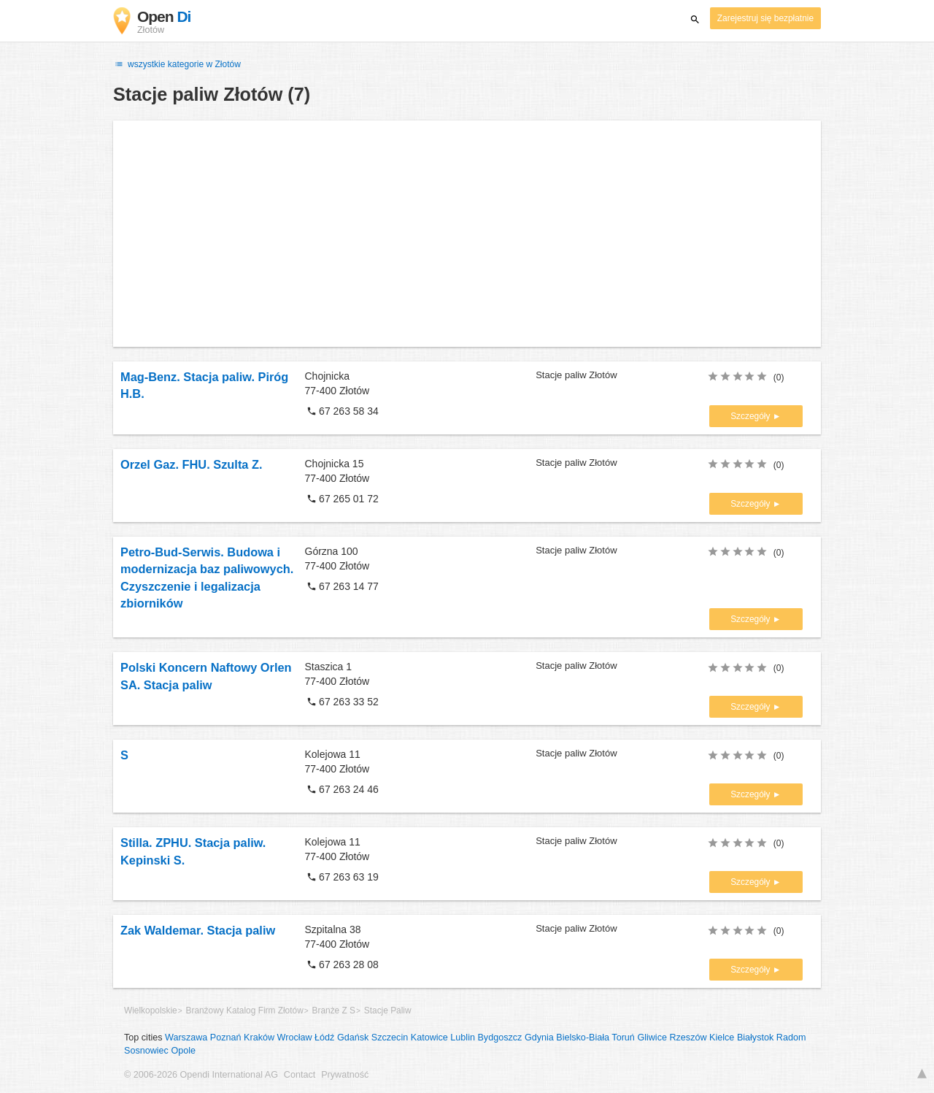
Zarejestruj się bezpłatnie (765, 18)
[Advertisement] (467, 233)
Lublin (462, 1037)
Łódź (324, 1037)
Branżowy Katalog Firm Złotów (245, 1010)
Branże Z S (333, 1010)
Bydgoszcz (499, 1037)
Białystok (755, 1037)
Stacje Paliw (388, 1010)
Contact (299, 1075)
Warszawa (186, 1037)
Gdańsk (352, 1037)
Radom (791, 1037)
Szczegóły (751, 416)
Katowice (429, 1037)
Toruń (623, 1037)
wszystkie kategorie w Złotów (177, 64)
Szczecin (389, 1037)
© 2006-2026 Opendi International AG (201, 1075)
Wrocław (294, 1037)
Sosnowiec (146, 1051)
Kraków (259, 1037)
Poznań (226, 1037)
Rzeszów (687, 1037)
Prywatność (344, 1075)
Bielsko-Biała (582, 1037)
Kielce (721, 1037)
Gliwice (652, 1037)
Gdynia (539, 1037)
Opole (183, 1051)
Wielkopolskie (150, 1010)
